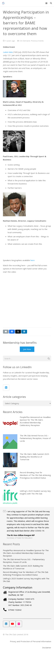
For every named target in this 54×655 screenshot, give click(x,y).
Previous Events (37, 41)
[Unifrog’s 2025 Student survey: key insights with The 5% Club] (10, 497)
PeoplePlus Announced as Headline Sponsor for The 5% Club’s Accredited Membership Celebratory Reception (26, 553)
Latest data (8, 52)
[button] (46, 3)
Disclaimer (46, 647)
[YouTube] (12, 624)
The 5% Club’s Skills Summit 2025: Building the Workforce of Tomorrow (34, 457)
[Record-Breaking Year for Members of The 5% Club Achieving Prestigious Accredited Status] (10, 478)
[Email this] (6, 332)
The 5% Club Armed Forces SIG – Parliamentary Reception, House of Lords (35, 438)
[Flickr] (19, 624)
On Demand (25, 41)
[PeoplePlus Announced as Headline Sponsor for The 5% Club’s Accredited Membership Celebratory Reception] (10, 423)
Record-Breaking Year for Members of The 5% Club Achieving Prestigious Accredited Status (35, 475)
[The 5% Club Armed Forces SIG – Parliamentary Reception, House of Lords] (10, 441)
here (33, 260)
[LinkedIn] (6, 387)
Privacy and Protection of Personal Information (30, 641)
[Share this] (12, 332)
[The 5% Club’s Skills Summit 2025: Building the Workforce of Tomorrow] (10, 460)
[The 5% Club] (3, 3)
